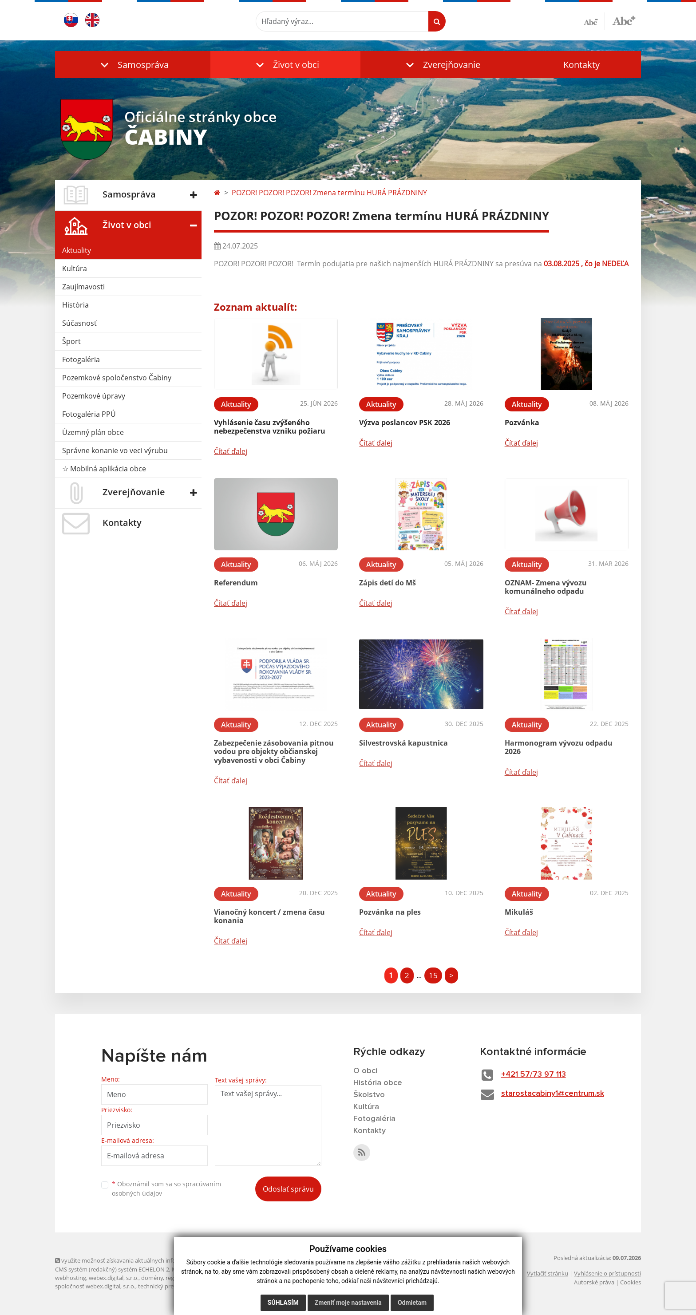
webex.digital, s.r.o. (113, 1278)
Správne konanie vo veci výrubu (115, 450)
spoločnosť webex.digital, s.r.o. (95, 1286)
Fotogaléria (81, 359)
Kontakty (581, 65)
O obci (365, 1071)
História (75, 305)
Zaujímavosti (83, 287)
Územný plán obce (93, 432)
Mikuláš (519, 912)
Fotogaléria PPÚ (89, 414)
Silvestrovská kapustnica (403, 743)
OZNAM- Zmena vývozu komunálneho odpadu (546, 587)
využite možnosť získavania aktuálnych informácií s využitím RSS (143, 1260)
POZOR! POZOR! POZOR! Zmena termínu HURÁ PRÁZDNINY (329, 192)
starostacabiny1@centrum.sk (552, 1094)
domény (152, 1278)
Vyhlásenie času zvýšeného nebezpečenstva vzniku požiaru (269, 427)
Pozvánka (522, 422)
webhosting (70, 1278)
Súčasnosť (79, 323)
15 (433, 975)
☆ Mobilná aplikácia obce (104, 469)
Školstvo (369, 1095)
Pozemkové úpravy (93, 396)
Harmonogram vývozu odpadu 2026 (559, 747)
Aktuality (76, 250)
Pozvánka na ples (390, 912)
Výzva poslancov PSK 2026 (404, 422)
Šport (71, 341)
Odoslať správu (288, 1189)
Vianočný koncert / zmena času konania (269, 916)
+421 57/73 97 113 (533, 1074)
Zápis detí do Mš (387, 583)
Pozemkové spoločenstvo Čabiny (116, 378)
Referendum (236, 583)
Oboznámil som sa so (166, 1188)
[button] (132, 64)
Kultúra (74, 268)
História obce (377, 1083)
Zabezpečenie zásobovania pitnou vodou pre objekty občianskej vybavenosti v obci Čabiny (274, 751)
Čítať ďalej (230, 451)
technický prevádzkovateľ (172, 1286)
